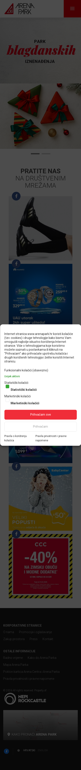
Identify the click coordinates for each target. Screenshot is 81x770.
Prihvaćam (40, 426)
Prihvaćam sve (40, 414)
